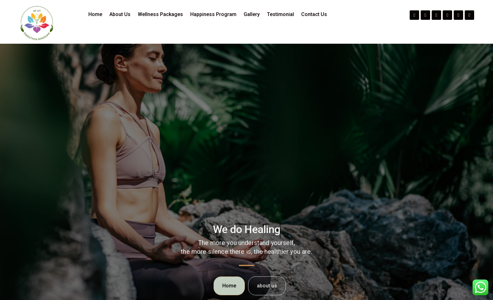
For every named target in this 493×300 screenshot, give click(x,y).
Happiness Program (213, 14)
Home (95, 14)
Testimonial (280, 14)
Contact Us (314, 14)
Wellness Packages (160, 14)
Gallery (252, 14)
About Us (119, 14)
